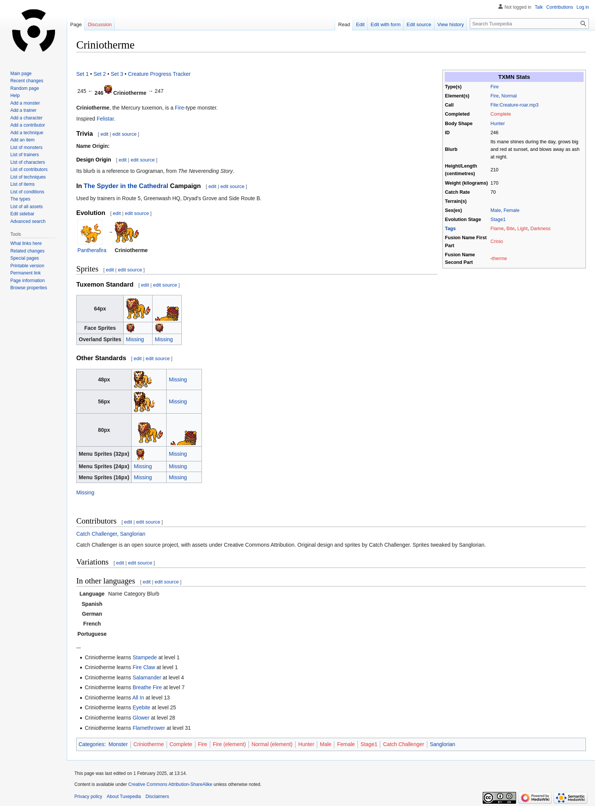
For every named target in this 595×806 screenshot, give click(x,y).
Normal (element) (272, 744)
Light (522, 228)
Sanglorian (132, 534)
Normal (509, 96)
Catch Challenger (96, 534)
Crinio (497, 241)
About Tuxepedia (124, 796)
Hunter (498, 123)
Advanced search (28, 221)
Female (511, 210)
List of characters (27, 162)
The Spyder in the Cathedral (126, 186)
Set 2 (99, 74)
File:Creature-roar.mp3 (515, 105)
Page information (27, 280)
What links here (26, 243)
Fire (495, 86)
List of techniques (28, 177)
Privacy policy (88, 796)
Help (15, 95)
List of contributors (28, 169)
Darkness (540, 228)
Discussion (100, 24)
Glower (140, 718)
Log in (582, 7)
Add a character (26, 118)
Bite (511, 228)
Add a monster (25, 103)
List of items (22, 184)
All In (138, 698)
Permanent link (25, 273)
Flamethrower (148, 728)
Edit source (419, 24)
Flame (497, 228)
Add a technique (26, 132)
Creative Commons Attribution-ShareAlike (170, 784)
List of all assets (26, 206)
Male (496, 210)
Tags (450, 228)
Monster (118, 744)
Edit (360, 24)
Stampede (144, 657)
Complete (501, 114)
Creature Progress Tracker (159, 74)
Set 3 (117, 74)
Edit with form (386, 24)
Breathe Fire (147, 687)
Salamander (146, 677)
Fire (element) (229, 744)
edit (105, 134)
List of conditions (27, 191)
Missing (135, 339)
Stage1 (498, 219)
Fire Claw (143, 667)
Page (76, 24)
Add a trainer (23, 110)
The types (20, 199)
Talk (539, 7)
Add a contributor (27, 125)
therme (499, 258)
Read (344, 24)
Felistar (105, 119)
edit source (124, 134)
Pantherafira (91, 250)
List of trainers (24, 154)
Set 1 (82, 74)
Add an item (22, 140)
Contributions (559, 7)
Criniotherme (149, 744)
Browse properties (28, 287)
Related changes (27, 251)
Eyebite (141, 707)
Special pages (24, 258)
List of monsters (26, 147)
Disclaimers (157, 796)
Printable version (27, 265)
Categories (91, 744)
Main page (20, 73)
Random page (24, 88)
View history (451, 24)
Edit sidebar (22, 213)
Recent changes (26, 80)
